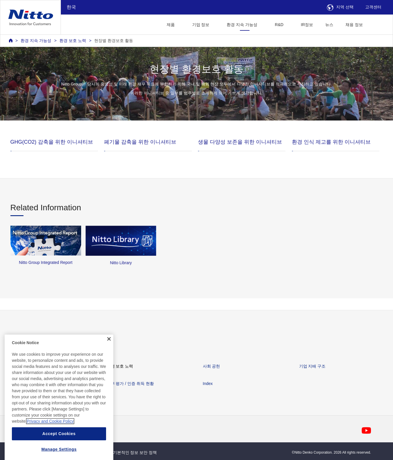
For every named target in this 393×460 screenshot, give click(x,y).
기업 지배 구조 (312, 366)
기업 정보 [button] (201, 24)
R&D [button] (279, 24)
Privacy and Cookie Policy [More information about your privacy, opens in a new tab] (50, 440)
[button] (378, 24)
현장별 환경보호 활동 (113, 40)
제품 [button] (171, 24)
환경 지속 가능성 (36, 40)
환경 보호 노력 (72, 40)
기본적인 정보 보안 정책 (135, 452)
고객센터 (373, 7)
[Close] (109, 358)
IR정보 (307, 24)
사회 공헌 (211, 366)
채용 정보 (354, 24)
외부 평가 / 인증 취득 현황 (130, 383)
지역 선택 (340, 7)
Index (208, 383)
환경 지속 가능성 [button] (242, 24)
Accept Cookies (59, 453)
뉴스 (329, 24)
